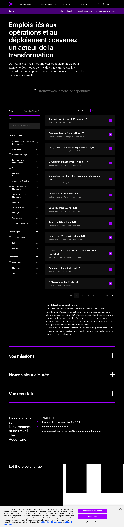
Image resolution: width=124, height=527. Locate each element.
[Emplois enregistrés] (84, 11)
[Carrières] (85, 4)
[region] (62, 516)
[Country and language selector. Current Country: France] (108, 4)
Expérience (23, 256)
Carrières (12, 11)
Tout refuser (92, 516)
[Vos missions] (62, 356)
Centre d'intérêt (23, 135)
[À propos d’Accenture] (68, 4)
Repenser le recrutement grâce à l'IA (61, 422)
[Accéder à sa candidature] (105, 11)
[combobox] (24, 126)
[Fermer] (120, 508)
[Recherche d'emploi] (65, 11)
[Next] (112, 295)
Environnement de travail (55, 426)
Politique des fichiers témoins (50, 522)
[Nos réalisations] (27, 4)
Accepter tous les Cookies (92, 510)
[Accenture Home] (11, 4)
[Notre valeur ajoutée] (62, 374)
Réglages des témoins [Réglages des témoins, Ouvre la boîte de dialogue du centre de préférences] (92, 522)
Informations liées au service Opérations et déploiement (71, 430)
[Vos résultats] (62, 393)
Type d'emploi (23, 231)
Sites (23, 118)
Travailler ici (48, 417)
